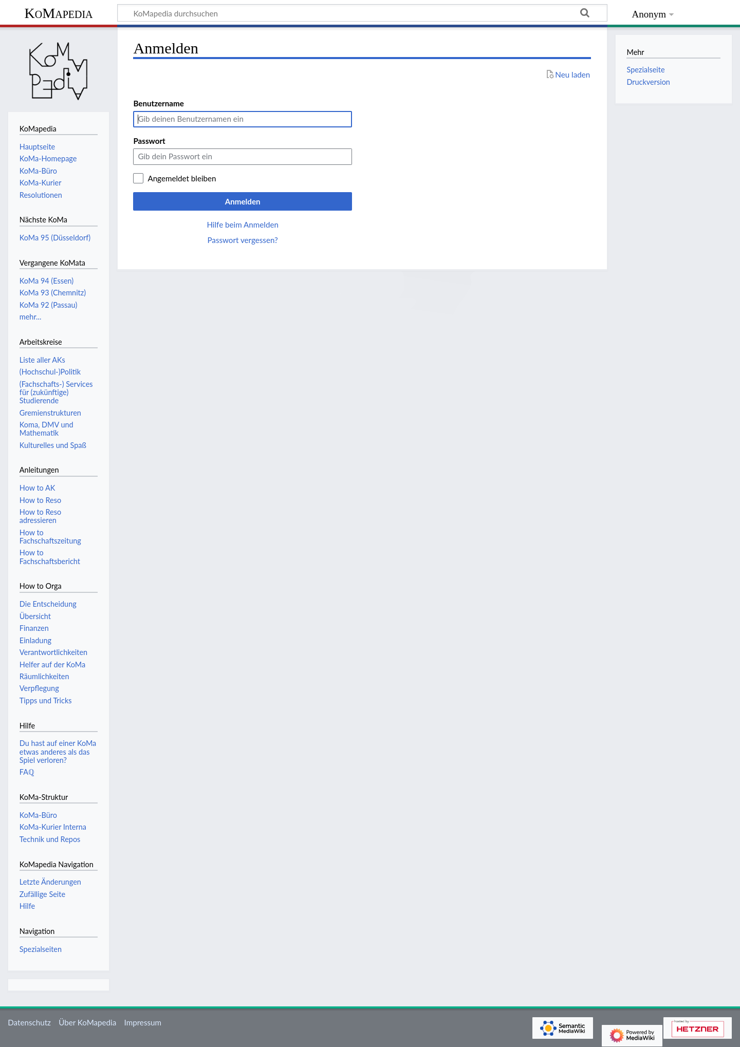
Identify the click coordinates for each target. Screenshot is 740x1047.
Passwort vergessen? (242, 240)
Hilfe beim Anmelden (243, 224)
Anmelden (243, 201)
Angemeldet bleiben (181, 178)
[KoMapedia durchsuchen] (362, 13)
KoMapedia (58, 13)
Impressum (143, 1022)
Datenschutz (29, 1022)
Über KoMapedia (87, 1022)
